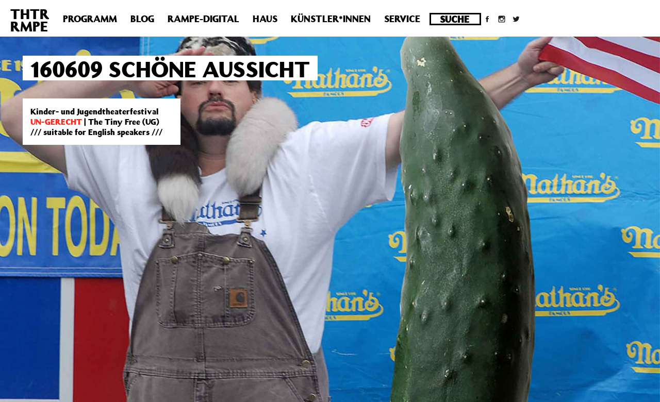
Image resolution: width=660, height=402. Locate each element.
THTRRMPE (30, 20)
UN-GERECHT (56, 121)
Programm (90, 18)
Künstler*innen (331, 18)
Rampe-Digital (203, 18)
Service (402, 18)
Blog (142, 18)
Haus (265, 18)
